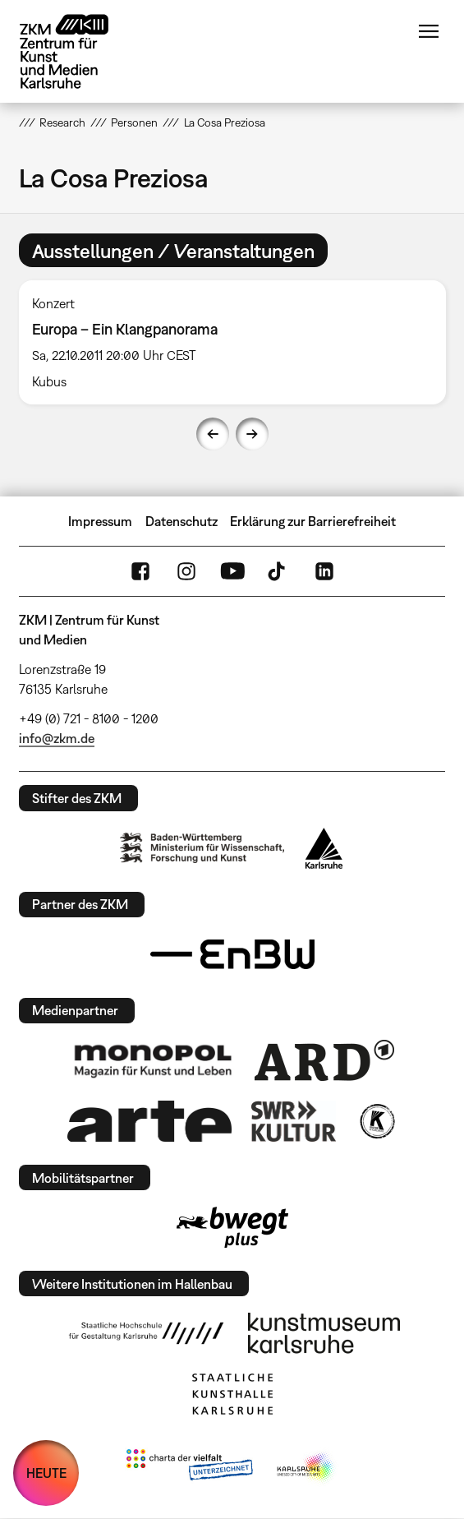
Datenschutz (181, 521)
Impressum (100, 521)
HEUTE (46, 1473)
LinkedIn (324, 571)
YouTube (232, 571)
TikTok (278, 571)
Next (252, 434)
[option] (232, 342)
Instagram (186, 571)
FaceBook (140, 571)
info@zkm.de (56, 738)
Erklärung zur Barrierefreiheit (313, 521)
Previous (212, 434)
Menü (428, 31)
